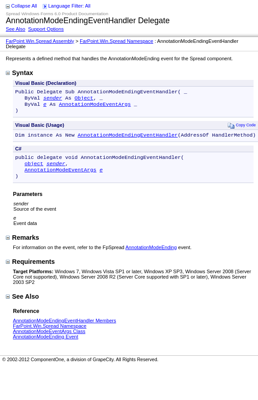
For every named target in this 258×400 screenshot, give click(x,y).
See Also (15, 29)
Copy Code (242, 128)
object (34, 169)
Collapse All (24, 5)
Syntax (19, 72)
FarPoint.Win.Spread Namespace (116, 41)
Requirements (30, 269)
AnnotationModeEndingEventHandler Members (64, 328)
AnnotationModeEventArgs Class (49, 339)
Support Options (46, 29)
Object (83, 99)
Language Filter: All (69, 5)
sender (52, 99)
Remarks (22, 245)
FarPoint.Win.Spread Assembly (40, 41)
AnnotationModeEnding (150, 255)
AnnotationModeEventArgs (95, 106)
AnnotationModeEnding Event (45, 344)
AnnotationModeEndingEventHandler (127, 139)
